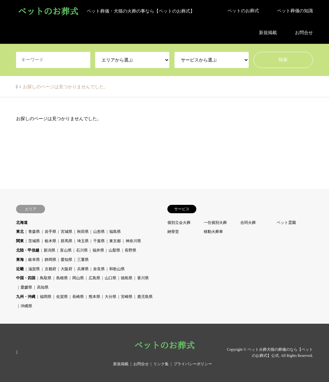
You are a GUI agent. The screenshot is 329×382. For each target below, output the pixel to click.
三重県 (83, 259)
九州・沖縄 (25, 296)
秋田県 (83, 231)
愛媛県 (26, 287)
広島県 (94, 278)
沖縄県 (26, 306)
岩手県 (50, 231)
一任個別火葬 (215, 222)
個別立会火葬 (179, 222)
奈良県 (99, 269)
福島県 (115, 231)
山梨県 (114, 250)
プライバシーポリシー (192, 364)
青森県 (34, 231)
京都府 (50, 269)
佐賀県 (62, 296)
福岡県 (45, 296)
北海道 (22, 222)
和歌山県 (117, 269)
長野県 (130, 250)
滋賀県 (34, 269)
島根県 (62, 278)
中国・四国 (25, 278)
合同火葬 (248, 222)
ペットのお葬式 (243, 10)
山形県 (99, 231)
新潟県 (49, 250)
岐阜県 (34, 259)
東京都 (115, 241)
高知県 (43, 287)
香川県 (143, 278)
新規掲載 (268, 32)
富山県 (66, 250)
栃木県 (50, 241)
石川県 (82, 250)
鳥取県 (45, 278)
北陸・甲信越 (27, 250)
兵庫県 (83, 269)
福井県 (98, 250)
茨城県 (34, 241)
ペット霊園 (286, 222)
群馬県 (66, 241)
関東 (20, 241)
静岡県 (50, 259)
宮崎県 (126, 296)
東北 (20, 231)
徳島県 (126, 278)
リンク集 (161, 364)
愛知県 (66, 259)
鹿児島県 (145, 296)
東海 (20, 259)
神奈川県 (133, 241)
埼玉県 (83, 241)
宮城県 (66, 231)
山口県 (110, 278)
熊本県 (94, 296)
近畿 (20, 269)
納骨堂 (173, 231)
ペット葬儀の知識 (295, 10)
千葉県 (99, 241)
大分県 (110, 296)
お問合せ (304, 32)
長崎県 (78, 296)
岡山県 (78, 278)
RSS (18, 352)
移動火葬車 (213, 231)
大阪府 (66, 269)
